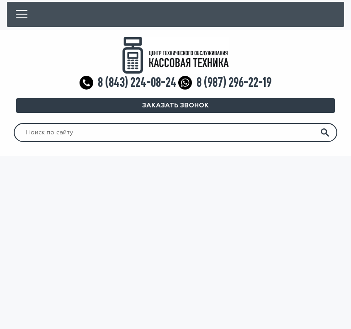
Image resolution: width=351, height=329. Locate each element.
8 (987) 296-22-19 (234, 82)
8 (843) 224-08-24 (137, 82)
